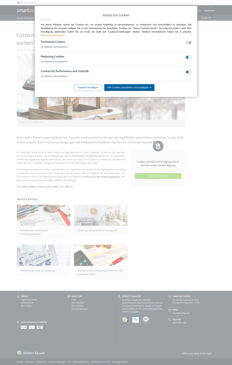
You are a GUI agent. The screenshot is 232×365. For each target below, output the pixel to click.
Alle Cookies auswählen (129, 87)
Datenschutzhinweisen (52, 35)
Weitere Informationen (54, 47)
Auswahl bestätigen (88, 87)
